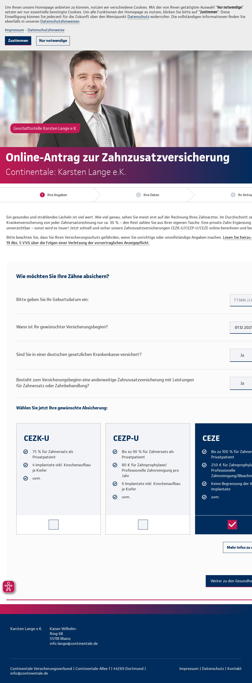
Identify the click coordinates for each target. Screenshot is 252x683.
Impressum (14, 30)
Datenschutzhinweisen (59, 21)
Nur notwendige (53, 40)
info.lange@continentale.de (67, 643)
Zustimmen (18, 40)
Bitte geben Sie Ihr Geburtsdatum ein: (52, 299)
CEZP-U (110, 425)
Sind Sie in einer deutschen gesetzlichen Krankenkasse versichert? (79, 354)
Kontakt (234, 668)
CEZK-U (20, 425)
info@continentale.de (29, 673)
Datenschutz (138, 16)
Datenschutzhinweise (46, 30)
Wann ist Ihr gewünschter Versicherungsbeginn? (62, 326)
